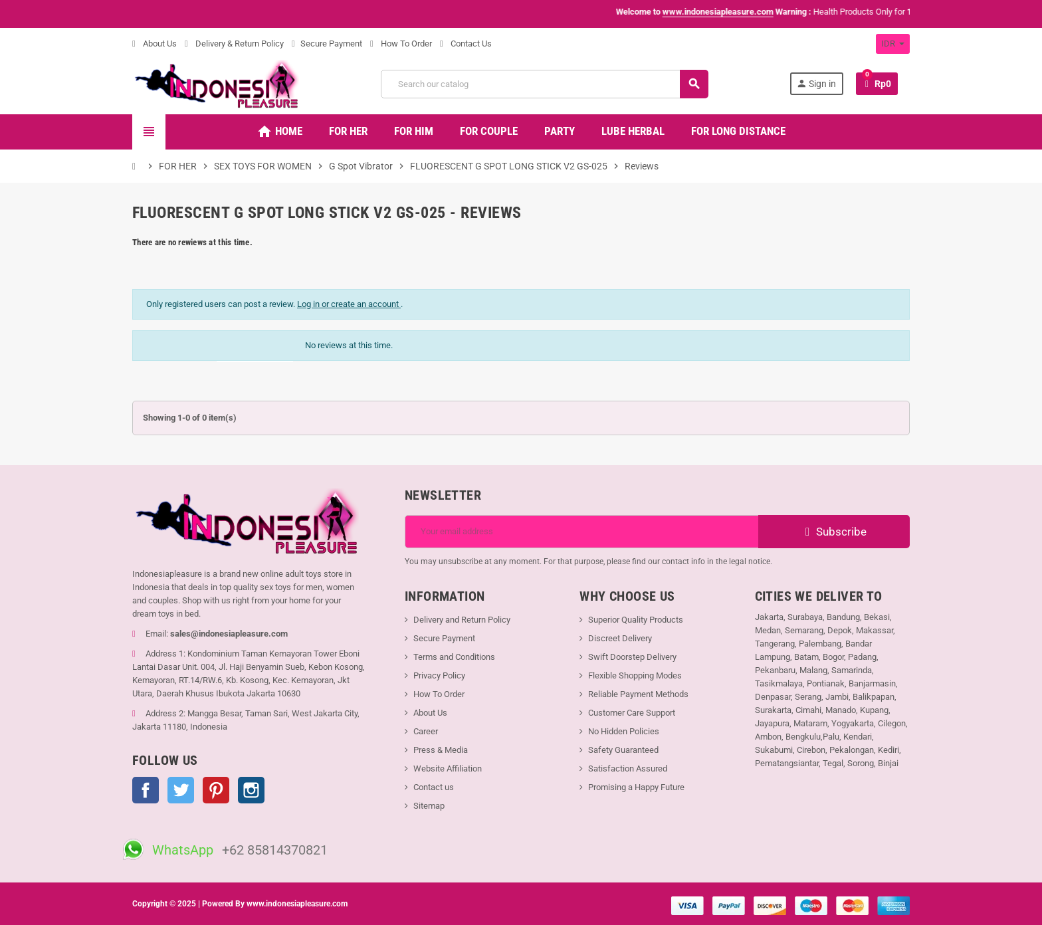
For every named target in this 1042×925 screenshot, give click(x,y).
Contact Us (466, 44)
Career (425, 731)
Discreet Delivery (620, 638)
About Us (154, 44)
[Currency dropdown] (893, 44)
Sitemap (429, 806)
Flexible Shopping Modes (635, 675)
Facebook (145, 790)
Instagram (251, 790)
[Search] (544, 84)
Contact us (433, 787)
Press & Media (440, 750)
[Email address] (582, 531)
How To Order (401, 44)
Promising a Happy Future (636, 787)
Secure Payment (327, 44)
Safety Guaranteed (623, 750)
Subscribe (834, 531)
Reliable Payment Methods (638, 694)
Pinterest (216, 790)
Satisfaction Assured (627, 768)
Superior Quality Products (635, 620)
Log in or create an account (349, 304)
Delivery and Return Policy (461, 620)
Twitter (180, 790)
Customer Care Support (631, 713)
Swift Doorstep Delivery (632, 657)
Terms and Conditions (454, 657)
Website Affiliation (447, 768)
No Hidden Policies (623, 731)
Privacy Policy (439, 675)
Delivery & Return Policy (234, 44)
